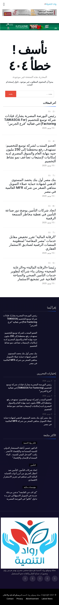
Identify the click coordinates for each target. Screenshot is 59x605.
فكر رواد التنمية (29, 443)
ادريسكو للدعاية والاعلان (12, 595)
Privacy (20, 599)
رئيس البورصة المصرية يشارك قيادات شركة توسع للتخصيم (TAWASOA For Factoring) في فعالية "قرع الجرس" (30, 120)
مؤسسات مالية (30, 487)
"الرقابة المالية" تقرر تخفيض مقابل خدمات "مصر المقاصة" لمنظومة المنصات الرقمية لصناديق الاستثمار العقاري (32, 242)
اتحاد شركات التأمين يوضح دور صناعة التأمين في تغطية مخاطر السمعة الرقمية (30, 214)
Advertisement (32, 599)
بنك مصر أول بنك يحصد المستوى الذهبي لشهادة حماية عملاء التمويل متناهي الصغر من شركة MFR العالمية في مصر (30, 185)
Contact (10, 599)
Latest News (47, 599)
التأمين (33, 465)
